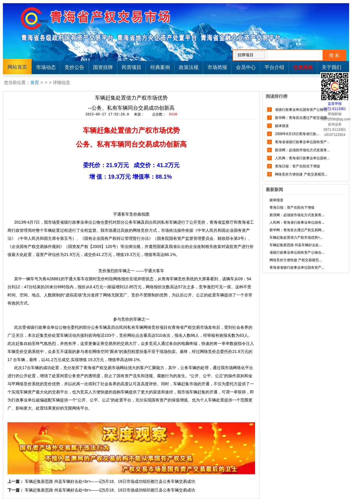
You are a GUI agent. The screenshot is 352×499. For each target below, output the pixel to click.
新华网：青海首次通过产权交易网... (302, 118)
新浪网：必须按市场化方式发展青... (302, 150)
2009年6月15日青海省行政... (296, 134)
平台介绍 (274, 67)
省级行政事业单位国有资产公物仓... (302, 110)
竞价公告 (74, 67)
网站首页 (17, 67)
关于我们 (331, 67)
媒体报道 (281, 126)
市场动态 (46, 67)
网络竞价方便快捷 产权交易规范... (300, 174)
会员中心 (246, 67)
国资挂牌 (103, 67)
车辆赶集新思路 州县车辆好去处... (295, 245)
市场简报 (217, 67)
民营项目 (131, 67)
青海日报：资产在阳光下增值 (297, 166)
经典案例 (160, 67)
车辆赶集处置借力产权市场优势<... (296, 238)
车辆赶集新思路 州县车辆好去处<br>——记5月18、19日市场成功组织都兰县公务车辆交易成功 (110, 481)
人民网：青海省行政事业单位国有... (302, 158)
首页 (34, 82)
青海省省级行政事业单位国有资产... (302, 142)
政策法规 (189, 67)
